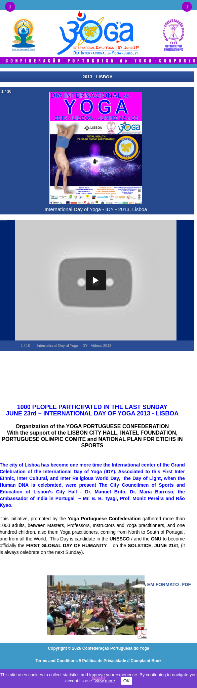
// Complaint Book (144, 660)
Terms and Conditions (56, 660)
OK (126, 680)
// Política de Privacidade (102, 660)
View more (104, 680)
